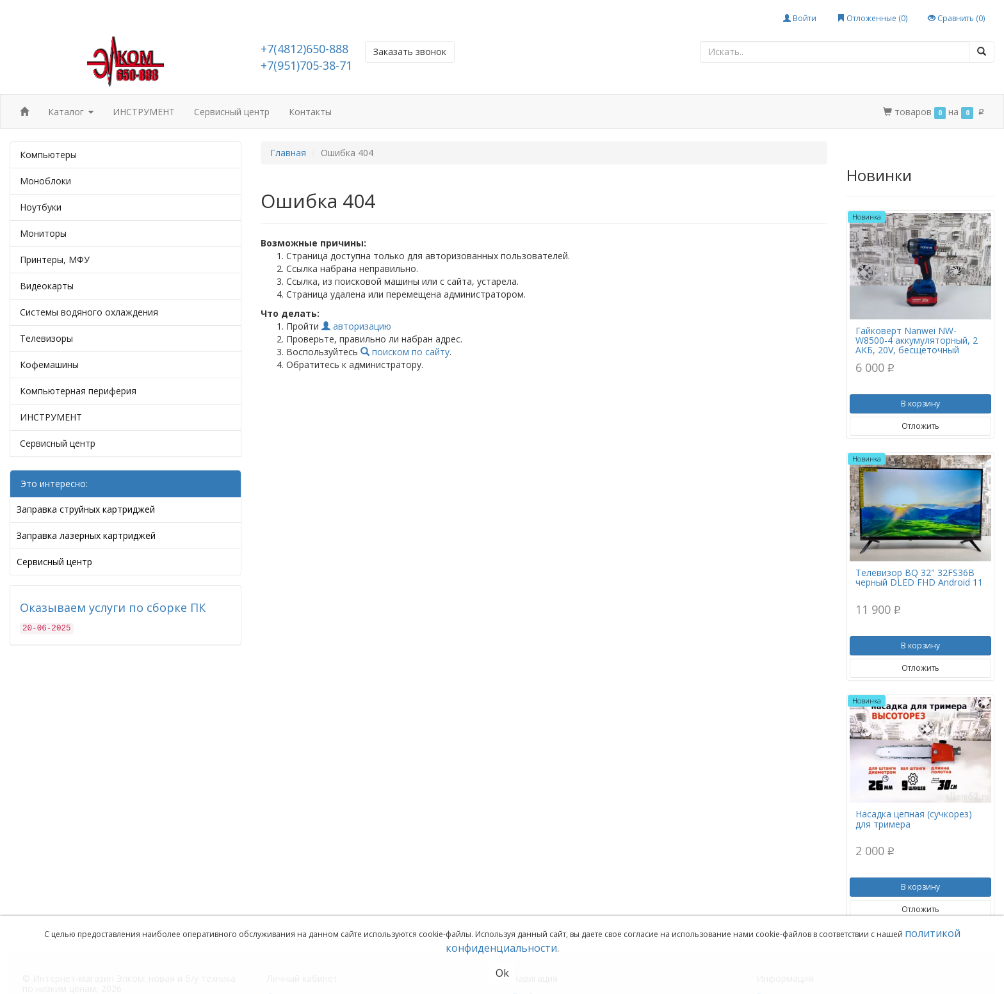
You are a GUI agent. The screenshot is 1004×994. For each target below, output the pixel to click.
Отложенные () (872, 18)
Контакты (310, 112)
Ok (502, 973)
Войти (799, 18)
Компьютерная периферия (78, 391)
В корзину (920, 403)
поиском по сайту (404, 352)
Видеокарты (47, 286)
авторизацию (356, 326)
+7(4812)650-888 (304, 48)
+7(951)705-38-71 (306, 65)
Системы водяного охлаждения (89, 312)
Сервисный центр (232, 112)
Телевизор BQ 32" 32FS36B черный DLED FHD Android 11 (919, 577)
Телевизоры (46, 338)
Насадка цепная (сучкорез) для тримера (913, 819)
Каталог (70, 112)
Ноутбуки (40, 207)
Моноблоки (45, 181)
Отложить (920, 426)
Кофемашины (49, 364)
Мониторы (43, 233)
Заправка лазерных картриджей (86, 535)
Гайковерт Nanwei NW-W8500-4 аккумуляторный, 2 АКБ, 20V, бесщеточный (916, 341)
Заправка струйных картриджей (86, 509)
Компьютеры (48, 154)
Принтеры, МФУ (55, 259)
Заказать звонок (409, 51)
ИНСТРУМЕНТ (144, 112)
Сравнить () (956, 18)
